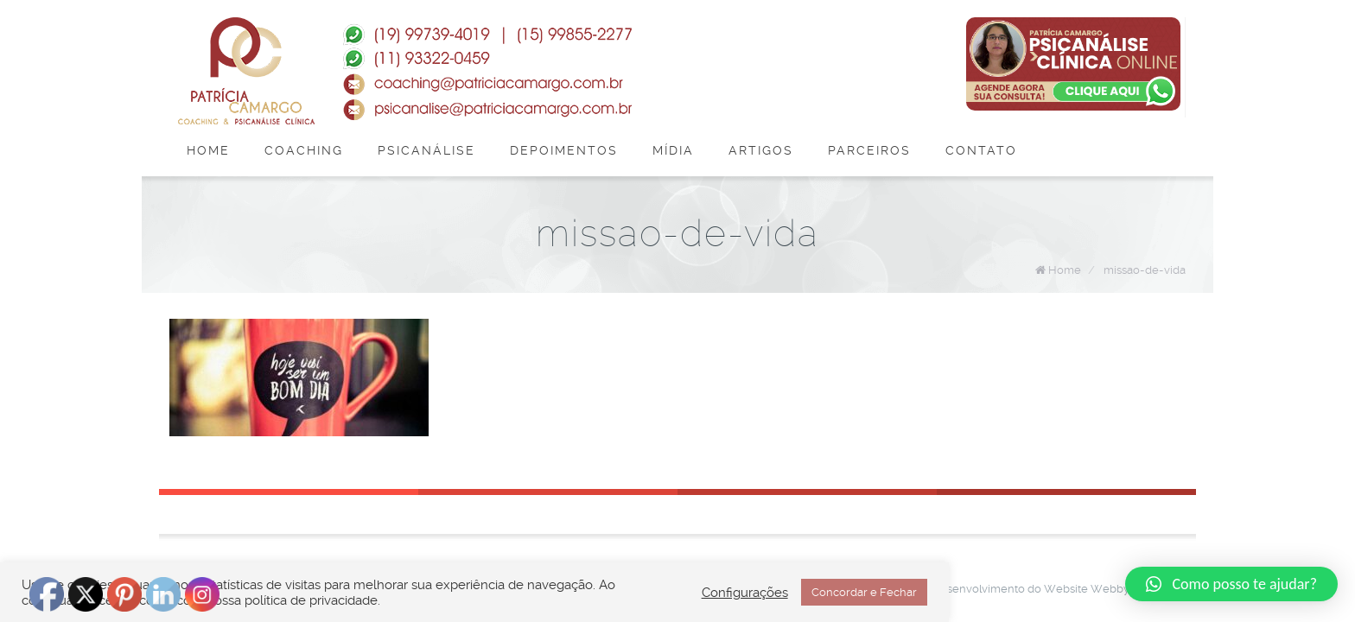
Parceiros (869, 150)
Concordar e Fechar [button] (864, 592)
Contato (981, 150)
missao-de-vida (1145, 269)
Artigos (760, 150)
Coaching (303, 150)
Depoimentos (564, 150)
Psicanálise (426, 150)
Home (208, 150)
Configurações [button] (745, 592)
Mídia (673, 150)
